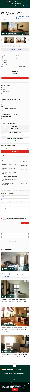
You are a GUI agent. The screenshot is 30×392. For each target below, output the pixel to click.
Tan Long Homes (5, 303)
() (17, 5)
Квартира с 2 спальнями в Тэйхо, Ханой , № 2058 (13, 299)
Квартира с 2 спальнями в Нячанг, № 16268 (12, 271)
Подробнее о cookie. (19, 387)
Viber (19, 202)
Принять (15, 389)
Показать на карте (16, 49)
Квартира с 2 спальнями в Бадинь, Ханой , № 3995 (14, 327)
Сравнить (15, 151)
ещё (2, 96)
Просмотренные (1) (10, 19)
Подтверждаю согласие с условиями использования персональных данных (14, 219)
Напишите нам (16, 382)
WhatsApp (13, 202)
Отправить (25, 223)
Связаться (15, 78)
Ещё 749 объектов (15, 81)
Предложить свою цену (24, 19)
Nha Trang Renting (5, 276)
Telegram (24, 202)
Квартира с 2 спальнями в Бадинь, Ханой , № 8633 (14, 354)
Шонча (17, 57)
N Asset (15, 75)
